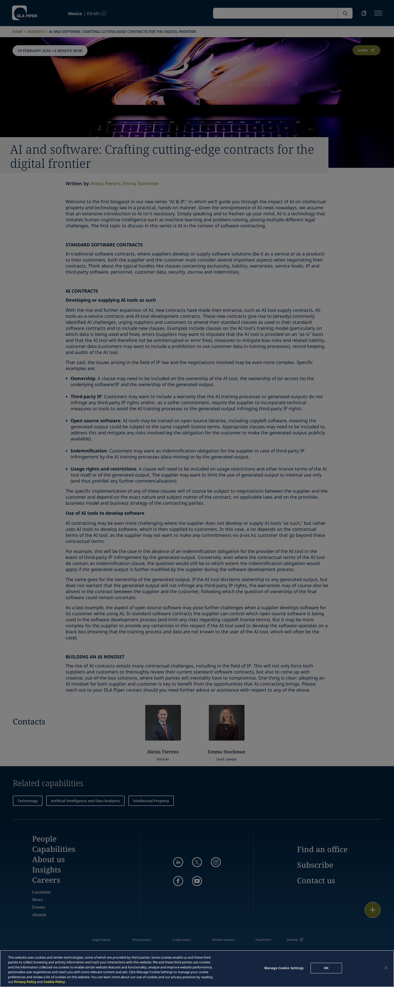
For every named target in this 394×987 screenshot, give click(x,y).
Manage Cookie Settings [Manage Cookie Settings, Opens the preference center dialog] (284, 968)
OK (326, 968)
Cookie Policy (54, 981)
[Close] (385, 967)
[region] (197, 968)
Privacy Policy (25, 981)
